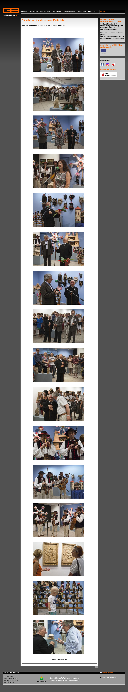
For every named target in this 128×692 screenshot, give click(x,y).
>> (112, 40)
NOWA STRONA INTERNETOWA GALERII (110, 21)
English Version (106, 673)
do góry (96, 667)
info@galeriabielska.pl (109, 677)
